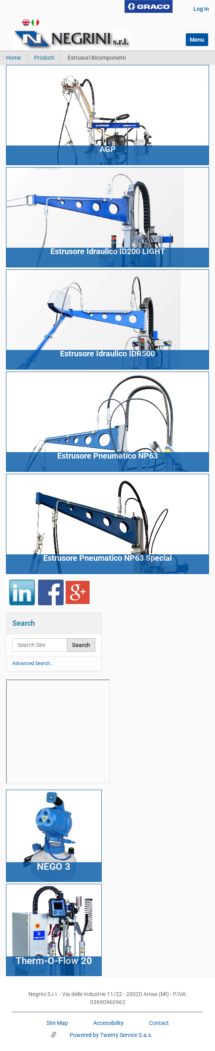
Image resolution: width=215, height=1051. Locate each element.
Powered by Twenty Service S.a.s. (110, 1035)
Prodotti (44, 58)
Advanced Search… (32, 663)
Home (13, 58)
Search (23, 623)
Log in (201, 9)
